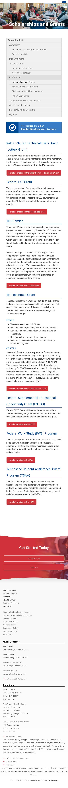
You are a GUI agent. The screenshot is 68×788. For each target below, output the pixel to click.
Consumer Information (19, 105)
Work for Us (7, 634)
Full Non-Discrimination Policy (17, 758)
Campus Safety (9, 625)
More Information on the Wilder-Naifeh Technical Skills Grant (34, 173)
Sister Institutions (10, 631)
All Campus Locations (14, 736)
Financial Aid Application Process (16, 612)
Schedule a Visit (19, 54)
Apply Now (34, 567)
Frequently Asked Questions (22, 110)
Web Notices (11, 765)
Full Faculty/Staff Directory (16, 679)
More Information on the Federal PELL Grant (27, 212)
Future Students (16, 40)
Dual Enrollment (16, 59)
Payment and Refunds (22, 68)
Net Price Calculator (21, 73)
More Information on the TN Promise (24, 286)
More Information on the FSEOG (22, 424)
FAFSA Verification (20, 96)
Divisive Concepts (12, 761)
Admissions (14, 45)
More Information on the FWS (21, 460)
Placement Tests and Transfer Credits (29, 49)
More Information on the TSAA (21, 502)
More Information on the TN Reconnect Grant (27, 389)
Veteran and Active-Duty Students (25, 100)
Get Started (7, 606)
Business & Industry (11, 603)
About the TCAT (9, 600)
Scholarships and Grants (23, 82)
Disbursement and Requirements (27, 91)
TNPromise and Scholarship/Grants (17, 615)
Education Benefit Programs (25, 86)
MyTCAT (13, 114)
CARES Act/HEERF (10, 622)
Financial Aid (15, 77)
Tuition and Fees (16, 63)
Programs (7, 597)
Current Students (10, 593)
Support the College (10, 628)
